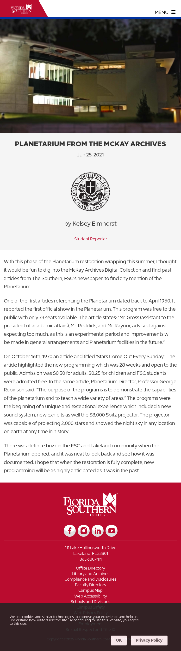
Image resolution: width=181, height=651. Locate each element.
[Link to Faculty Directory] (90, 585)
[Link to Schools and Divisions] (90, 602)
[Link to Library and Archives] (90, 574)
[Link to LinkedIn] (98, 531)
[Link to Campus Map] (90, 591)
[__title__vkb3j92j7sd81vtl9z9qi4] (90, 514)
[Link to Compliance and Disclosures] (90, 580)
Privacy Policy (149, 640)
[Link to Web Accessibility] (90, 596)
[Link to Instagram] (84, 531)
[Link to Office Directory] (90, 568)
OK (119, 640)
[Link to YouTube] (112, 531)
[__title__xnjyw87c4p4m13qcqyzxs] (21, 8)
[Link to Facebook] (70, 531)
